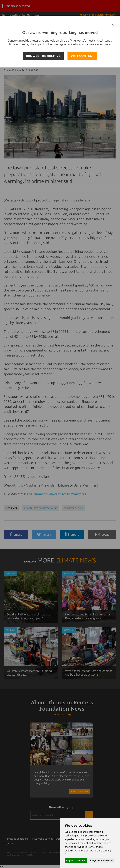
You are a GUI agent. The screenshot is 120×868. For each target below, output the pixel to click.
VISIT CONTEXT (82, 56)
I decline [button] (81, 860)
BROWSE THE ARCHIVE (43, 56)
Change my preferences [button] (101, 860)
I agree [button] (69, 860)
